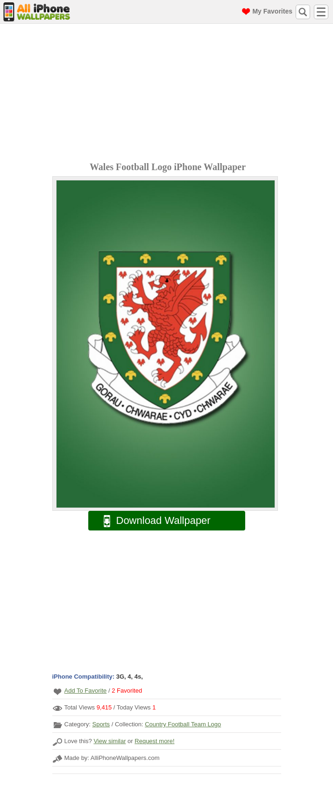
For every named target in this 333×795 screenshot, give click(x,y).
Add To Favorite (85, 690)
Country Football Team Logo (183, 724)
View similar (109, 741)
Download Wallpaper (152, 521)
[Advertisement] (169, 94)
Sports (101, 724)
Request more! (154, 741)
